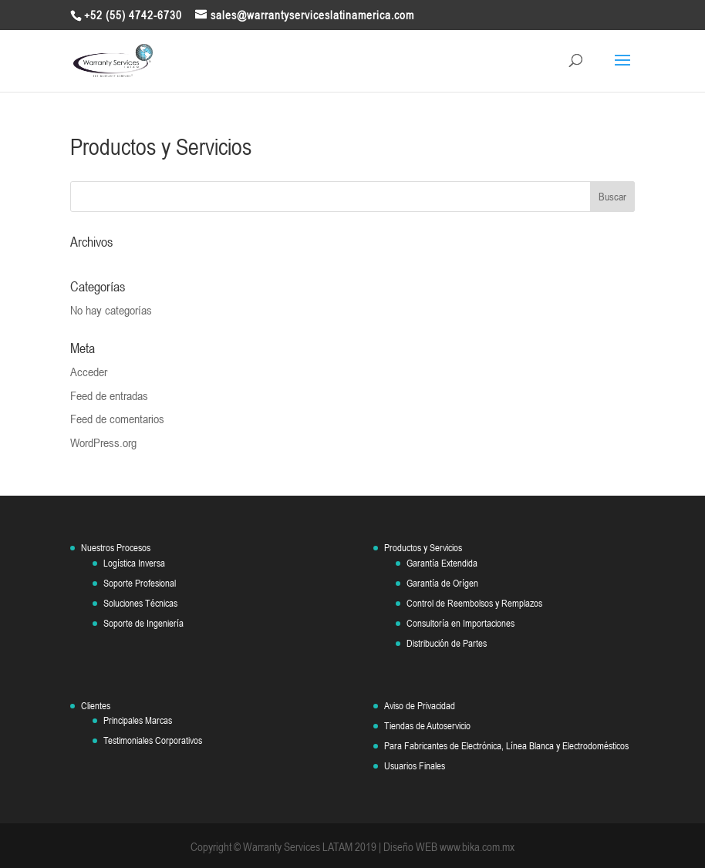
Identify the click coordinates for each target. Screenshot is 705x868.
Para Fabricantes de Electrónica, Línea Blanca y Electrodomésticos (506, 746)
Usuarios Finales (414, 766)
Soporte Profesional (139, 583)
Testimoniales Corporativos (152, 740)
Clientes (95, 706)
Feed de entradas (109, 395)
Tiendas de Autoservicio (427, 726)
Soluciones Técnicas (140, 603)
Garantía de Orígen (442, 583)
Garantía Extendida (441, 563)
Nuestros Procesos (115, 547)
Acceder (88, 371)
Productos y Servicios (423, 547)
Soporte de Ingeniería (143, 623)
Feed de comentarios (117, 419)
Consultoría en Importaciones (460, 623)
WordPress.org (103, 442)
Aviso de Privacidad (419, 706)
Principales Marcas (137, 720)
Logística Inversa (134, 563)
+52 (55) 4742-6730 (133, 15)
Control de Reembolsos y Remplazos (474, 603)
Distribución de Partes (446, 643)
